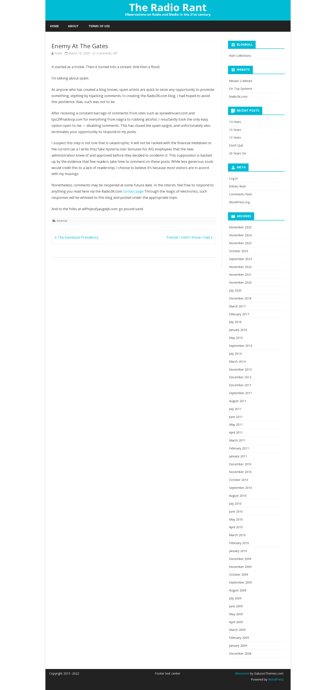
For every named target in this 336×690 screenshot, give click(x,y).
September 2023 (240, 259)
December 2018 (240, 298)
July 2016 (235, 322)
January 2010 (238, 551)
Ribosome (242, 673)
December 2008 (240, 653)
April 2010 (236, 527)
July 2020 (235, 290)
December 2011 (240, 385)
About (73, 26)
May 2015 (236, 338)
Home (54, 26)
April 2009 (236, 622)
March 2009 (237, 630)
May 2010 (236, 519)
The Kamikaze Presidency (76, 237)
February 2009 (239, 638)
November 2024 (240, 235)
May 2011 (236, 424)
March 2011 (237, 440)
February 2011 (239, 448)
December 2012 (240, 377)
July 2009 (235, 598)
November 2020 (240, 282)
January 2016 (238, 330)
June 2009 (236, 606)
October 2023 (238, 251)
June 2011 (236, 417)
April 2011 (236, 432)
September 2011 (240, 393)
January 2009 (238, 646)
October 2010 (238, 480)
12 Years (235, 137)
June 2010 (236, 511)
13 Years (235, 130)
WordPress (275, 679)
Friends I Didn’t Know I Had (190, 237)
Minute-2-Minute (240, 81)
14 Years (235, 122)
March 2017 (237, 306)
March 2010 (237, 535)
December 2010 (240, 464)
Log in (233, 178)
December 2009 (240, 559)
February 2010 (239, 543)
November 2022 (240, 267)
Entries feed (237, 186)
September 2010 (240, 488)
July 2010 (235, 503)
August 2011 (237, 401)
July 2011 (235, 409)
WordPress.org (239, 202)
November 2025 (240, 227)
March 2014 (237, 361)
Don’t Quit (236, 145)
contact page (133, 191)
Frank (58, 53)
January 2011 (238, 456)
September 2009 (240, 582)
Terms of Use (99, 26)
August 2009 (237, 590)
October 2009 (238, 574)
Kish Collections (240, 56)
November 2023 (240, 243)
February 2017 (239, 314)
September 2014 (240, 346)
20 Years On (237, 153)
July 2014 (235, 354)
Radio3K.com (238, 96)
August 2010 (237, 496)
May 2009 (236, 614)
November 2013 (240, 369)
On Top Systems (240, 89)
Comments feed (240, 194)
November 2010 (240, 472)
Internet (62, 221)
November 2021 (240, 274)
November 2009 (240, 567)
